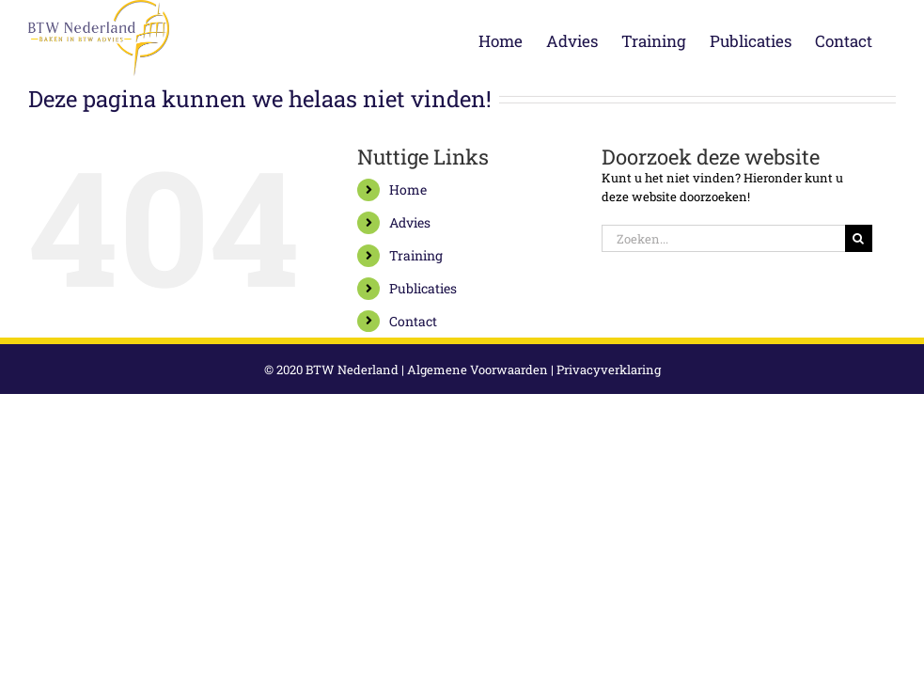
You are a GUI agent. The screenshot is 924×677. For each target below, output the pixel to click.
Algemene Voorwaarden (477, 369)
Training (416, 255)
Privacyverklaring (608, 369)
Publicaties (423, 288)
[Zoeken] (858, 238)
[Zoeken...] (723, 238)
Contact (413, 321)
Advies (410, 222)
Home (408, 189)
